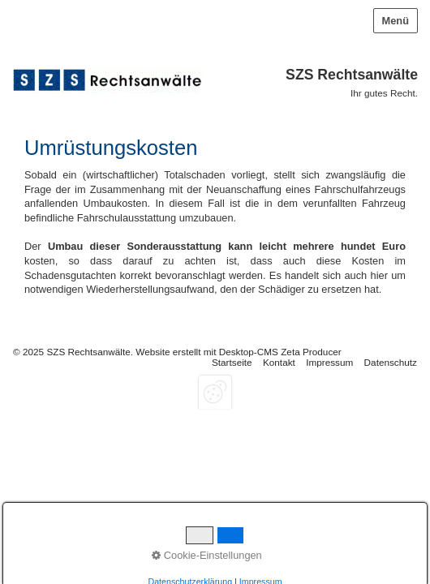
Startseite (232, 362)
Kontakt (279, 362)
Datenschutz (390, 362)
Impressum (329, 362)
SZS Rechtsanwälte (352, 75)
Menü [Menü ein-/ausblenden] (395, 21)
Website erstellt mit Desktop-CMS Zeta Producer (238, 351)
